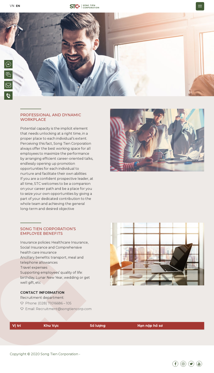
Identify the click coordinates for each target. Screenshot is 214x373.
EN (18, 6)
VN (12, 6)
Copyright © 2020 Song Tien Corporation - (45, 354)
